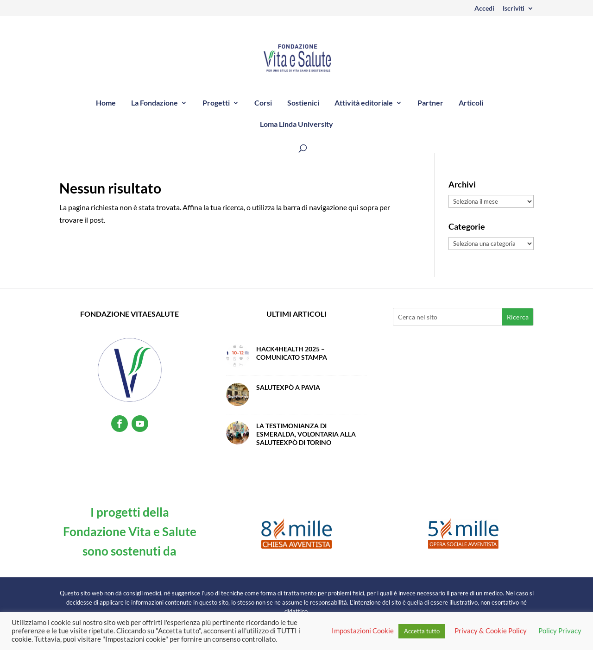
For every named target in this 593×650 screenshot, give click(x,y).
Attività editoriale (363, 103)
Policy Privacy (559, 631)
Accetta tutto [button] (422, 631)
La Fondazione (154, 103)
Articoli (471, 103)
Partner (430, 103)
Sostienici (303, 103)
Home (106, 103)
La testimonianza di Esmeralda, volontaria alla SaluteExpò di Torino (306, 434)
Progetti (216, 103)
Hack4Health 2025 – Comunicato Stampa (291, 353)
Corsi (263, 103)
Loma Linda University (296, 124)
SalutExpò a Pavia (288, 387)
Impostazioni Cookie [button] (363, 631)
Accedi (484, 8)
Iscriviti (513, 8)
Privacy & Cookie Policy (490, 631)
